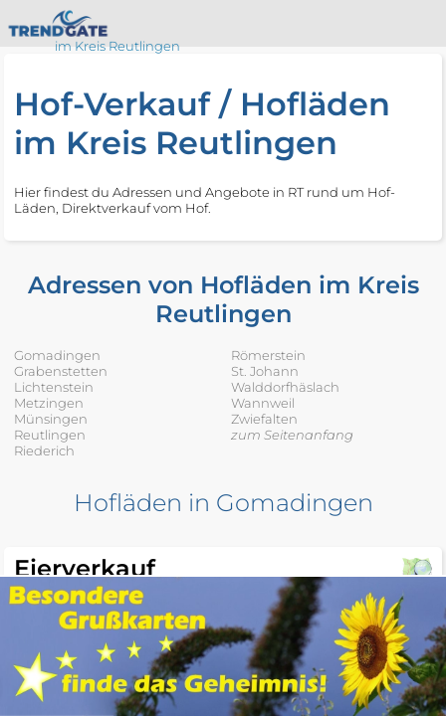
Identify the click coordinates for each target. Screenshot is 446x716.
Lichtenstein (54, 387)
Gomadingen (57, 355)
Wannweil (263, 403)
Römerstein (268, 355)
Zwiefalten (264, 419)
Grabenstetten (61, 371)
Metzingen (49, 403)
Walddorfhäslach (285, 387)
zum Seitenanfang (292, 435)
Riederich (44, 450)
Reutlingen (50, 435)
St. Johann (265, 371)
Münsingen (51, 419)
